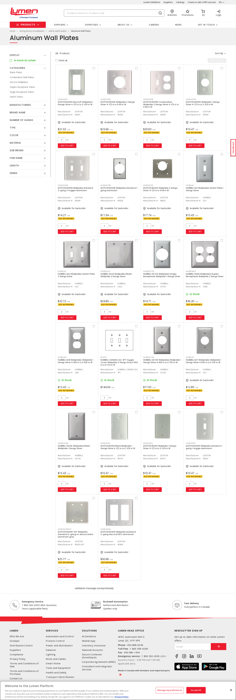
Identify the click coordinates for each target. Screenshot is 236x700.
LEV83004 (191, 99)
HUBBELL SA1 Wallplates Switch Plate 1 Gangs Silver (204, 189)
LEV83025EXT (64, 529)
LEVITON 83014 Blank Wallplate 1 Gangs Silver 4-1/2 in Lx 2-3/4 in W (118, 447)
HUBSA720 (148, 357)
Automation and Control (60, 636)
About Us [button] (123, 24)
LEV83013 (148, 443)
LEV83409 (106, 529)
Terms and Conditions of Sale (24, 665)
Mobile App (88, 640)
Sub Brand (17, 150)
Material (15, 142)
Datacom (51, 650)
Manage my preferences (169, 690)
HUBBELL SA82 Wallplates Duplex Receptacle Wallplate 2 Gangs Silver (205, 275)
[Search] (114, 13)
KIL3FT (104, 357)
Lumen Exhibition (152, 2)
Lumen (14, 630)
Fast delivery (191, 603)
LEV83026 (106, 99)
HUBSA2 (62, 271)
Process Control (55, 640)
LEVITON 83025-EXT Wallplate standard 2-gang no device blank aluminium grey (75, 534)
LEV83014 (105, 443)
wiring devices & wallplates (32, 31)
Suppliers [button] (59, 24)
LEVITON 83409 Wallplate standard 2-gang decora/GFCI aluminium (118, 533)
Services (52, 630)
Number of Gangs (21, 120)
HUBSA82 (191, 271)
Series (13, 173)
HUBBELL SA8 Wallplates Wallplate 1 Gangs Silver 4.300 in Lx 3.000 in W (75, 361)
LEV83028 (106, 185)
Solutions (89, 630)
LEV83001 (190, 443)
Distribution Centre (21, 645)
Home (12, 31)
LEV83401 (62, 99)
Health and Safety (56, 672)
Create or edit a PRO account (202, 2)
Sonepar (15, 640)
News (178, 24)
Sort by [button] (219, 53)
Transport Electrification (60, 677)
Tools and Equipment (58, 667)
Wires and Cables (56, 658)
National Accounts (92, 650)
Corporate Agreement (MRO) (99, 661)
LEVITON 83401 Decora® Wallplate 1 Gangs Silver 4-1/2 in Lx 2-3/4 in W (75, 103)
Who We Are (17, 636)
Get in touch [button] (206, 24)
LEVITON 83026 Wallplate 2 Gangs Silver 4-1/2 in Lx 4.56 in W (118, 103)
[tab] (28, 55)
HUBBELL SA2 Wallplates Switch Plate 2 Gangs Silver (76, 275)
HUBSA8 (62, 357)
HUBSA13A (63, 443)
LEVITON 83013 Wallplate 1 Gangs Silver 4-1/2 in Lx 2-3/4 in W (159, 447)
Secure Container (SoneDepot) (92, 656)
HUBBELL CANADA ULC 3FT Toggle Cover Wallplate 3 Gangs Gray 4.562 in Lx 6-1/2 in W (119, 362)
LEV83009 (63, 185)
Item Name (16, 158)
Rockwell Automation (115, 601)
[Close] (231, 690)
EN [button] (220, 2)
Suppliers (168, 2)
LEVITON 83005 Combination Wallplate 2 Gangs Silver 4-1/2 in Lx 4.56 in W (161, 104)
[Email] (192, 646)
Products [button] (28, 24)
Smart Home (53, 663)
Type (13, 127)
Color (14, 135)
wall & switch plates (58, 31)
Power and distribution (59, 645)
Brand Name (18, 112)
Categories (17, 68)
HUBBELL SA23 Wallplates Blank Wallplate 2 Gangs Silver (116, 275)
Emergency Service (32, 601)
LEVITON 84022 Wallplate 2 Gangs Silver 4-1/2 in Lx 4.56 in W (160, 189)
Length (14, 165)
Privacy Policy (18, 658)
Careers (154, 24)
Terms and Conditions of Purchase (24, 672)
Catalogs (180, 2)
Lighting (50, 654)
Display (15, 55)
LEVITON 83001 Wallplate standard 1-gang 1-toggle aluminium (204, 447)
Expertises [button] (91, 24)
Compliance (16, 654)
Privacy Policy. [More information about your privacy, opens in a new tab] (122, 696)
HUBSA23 (105, 271)
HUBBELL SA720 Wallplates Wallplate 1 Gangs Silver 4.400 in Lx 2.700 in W (162, 361)
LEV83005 (148, 99)
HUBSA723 (148, 271)
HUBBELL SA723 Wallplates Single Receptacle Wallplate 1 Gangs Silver (161, 275)
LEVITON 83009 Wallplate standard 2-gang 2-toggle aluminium (75, 189)
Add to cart (67, 145)
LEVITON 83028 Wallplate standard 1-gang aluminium (119, 189)
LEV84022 (148, 185)
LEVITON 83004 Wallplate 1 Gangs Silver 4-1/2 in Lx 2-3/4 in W (203, 103)
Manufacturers (20, 105)
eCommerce (89, 636)
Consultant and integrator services (97, 668)
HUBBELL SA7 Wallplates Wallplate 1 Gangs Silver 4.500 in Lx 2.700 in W (203, 361)
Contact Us (16, 678)
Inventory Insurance (94, 645)
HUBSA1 (190, 185)
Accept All (196, 690)
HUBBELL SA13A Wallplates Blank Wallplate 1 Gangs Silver (74, 447)
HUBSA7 (190, 357)
